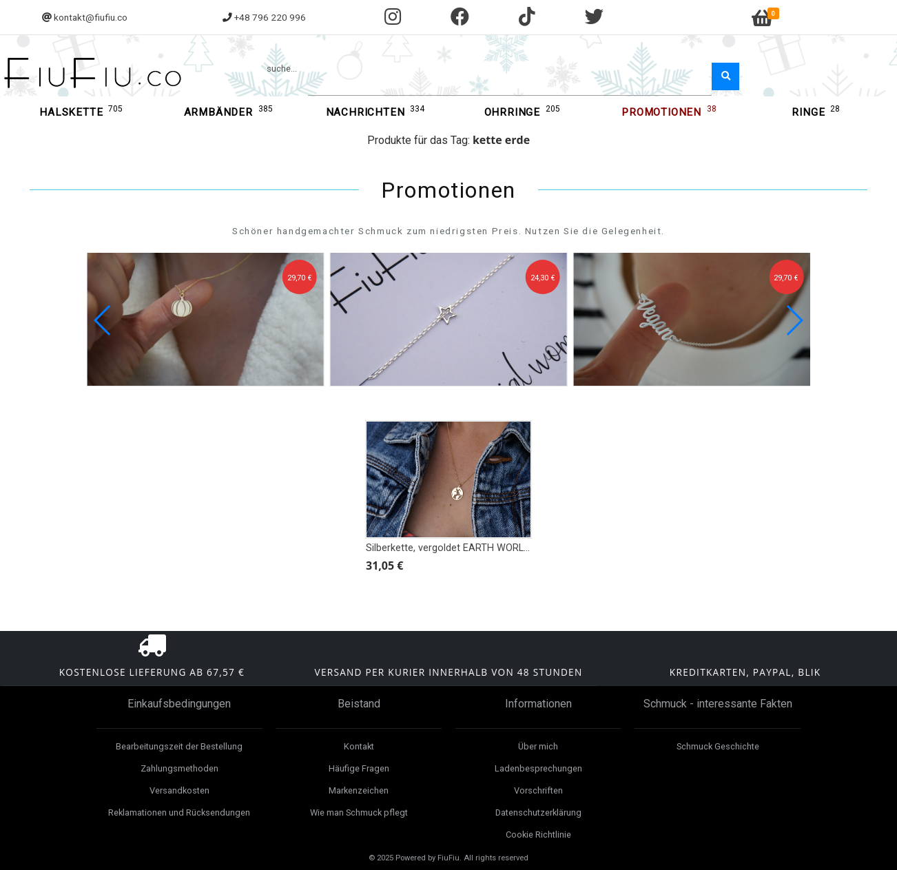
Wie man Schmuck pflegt (359, 812)
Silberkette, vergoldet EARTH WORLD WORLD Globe (480, 548)
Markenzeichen (359, 790)
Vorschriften (538, 790)
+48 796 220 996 (270, 17)
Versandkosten (179, 790)
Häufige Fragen (359, 768)
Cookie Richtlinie (538, 834)
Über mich (538, 746)
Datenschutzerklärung (538, 812)
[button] (794, 320)
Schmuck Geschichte (718, 746)
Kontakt (359, 746)
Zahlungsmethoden (179, 768)
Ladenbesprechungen (538, 768)
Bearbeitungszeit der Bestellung (179, 746)
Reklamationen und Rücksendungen (179, 812)
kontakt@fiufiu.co (90, 17)
